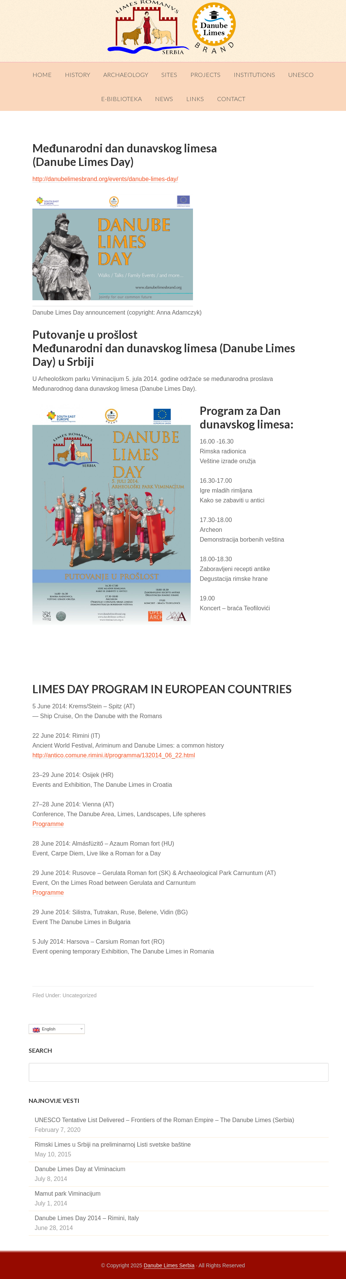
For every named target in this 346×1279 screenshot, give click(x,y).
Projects (205, 74)
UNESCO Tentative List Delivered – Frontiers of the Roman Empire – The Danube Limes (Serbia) (164, 1120)
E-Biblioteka (121, 98)
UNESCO (301, 74)
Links (195, 98)
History (77, 74)
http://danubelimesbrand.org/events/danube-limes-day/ (105, 179)
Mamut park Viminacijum (68, 1193)
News (164, 98)
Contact (231, 98)
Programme (48, 824)
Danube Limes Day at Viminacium (80, 1169)
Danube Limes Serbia (173, 31)
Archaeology (125, 74)
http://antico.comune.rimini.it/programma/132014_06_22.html (113, 755)
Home (42, 74)
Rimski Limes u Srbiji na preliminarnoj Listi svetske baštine (113, 1144)
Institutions (254, 74)
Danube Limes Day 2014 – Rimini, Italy (87, 1218)
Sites (169, 74)
